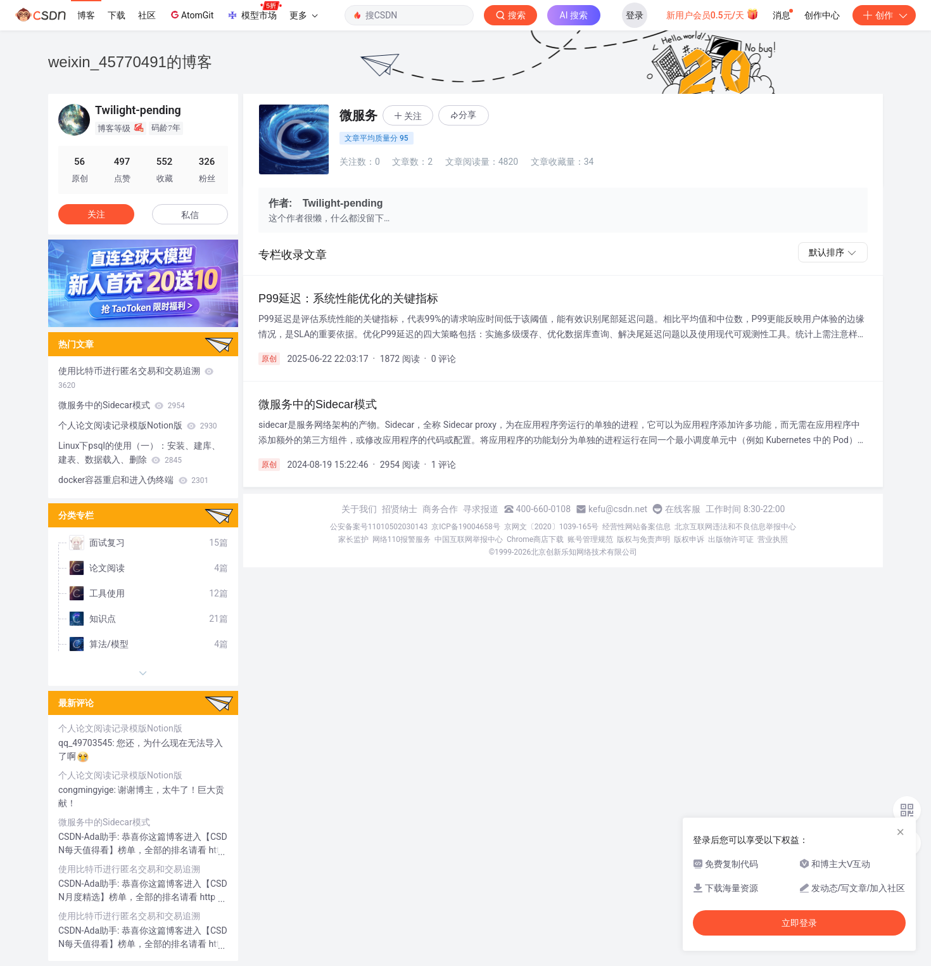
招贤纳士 (399, 509)
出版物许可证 (731, 539)
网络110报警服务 (401, 539)
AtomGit (190, 14)
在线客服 (682, 509)
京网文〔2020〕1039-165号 (551, 526)
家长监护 (353, 539)
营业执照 (772, 539)
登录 (634, 15)
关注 (96, 214)
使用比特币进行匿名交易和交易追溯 (135, 378)
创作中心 (822, 15)
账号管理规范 (590, 539)
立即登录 (799, 923)
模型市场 (254, 11)
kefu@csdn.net (617, 509)
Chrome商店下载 (535, 539)
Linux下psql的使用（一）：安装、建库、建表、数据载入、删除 (139, 453)
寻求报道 (480, 509)
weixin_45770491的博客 (130, 61)
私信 (190, 215)
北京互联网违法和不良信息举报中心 (735, 526)
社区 (147, 15)
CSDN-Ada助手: (90, 837)
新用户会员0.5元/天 (712, 14)
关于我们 (359, 509)
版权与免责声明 (643, 539)
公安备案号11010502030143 (379, 526)
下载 (116, 15)
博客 (86, 15)
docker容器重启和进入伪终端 (133, 480)
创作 (884, 15)
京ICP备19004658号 (465, 526)
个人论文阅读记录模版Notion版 (137, 425)
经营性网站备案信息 (636, 526)
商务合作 (440, 509)
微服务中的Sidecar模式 (121, 405)
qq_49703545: (87, 743)
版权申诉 (689, 539)
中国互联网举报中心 (468, 539)
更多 (303, 15)
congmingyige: (88, 790)
